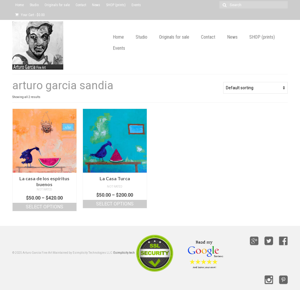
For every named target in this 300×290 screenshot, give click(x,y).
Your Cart (30, 15)
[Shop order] (255, 88)
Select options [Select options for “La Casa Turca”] (115, 204)
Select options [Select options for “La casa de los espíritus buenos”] (44, 207)
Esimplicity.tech (124, 252)
